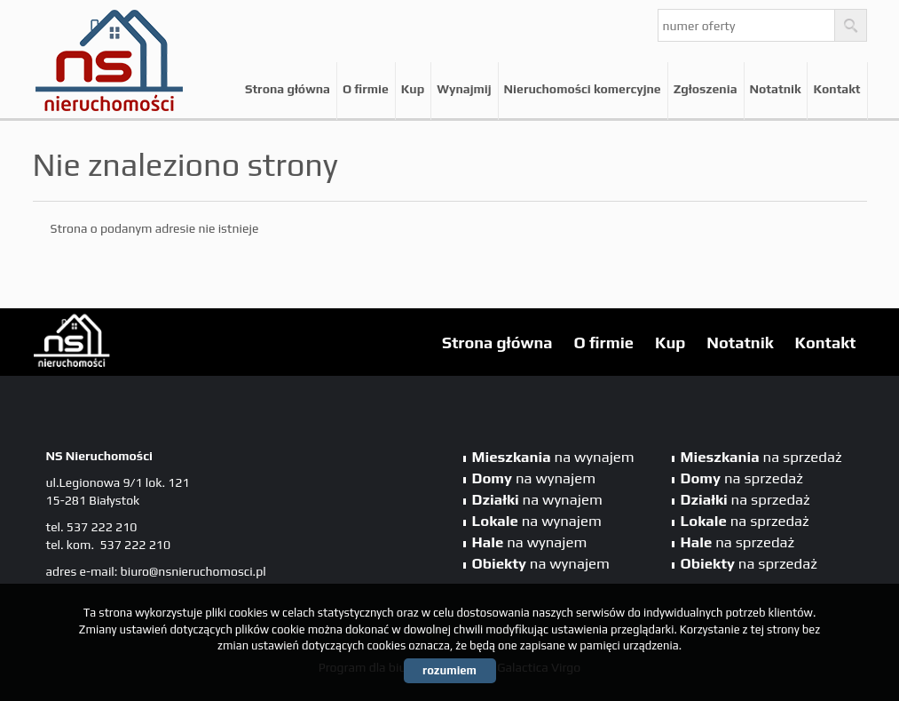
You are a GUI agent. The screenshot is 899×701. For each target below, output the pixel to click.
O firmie (366, 89)
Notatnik (775, 89)
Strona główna (287, 89)
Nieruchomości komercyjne (582, 89)
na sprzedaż (761, 457)
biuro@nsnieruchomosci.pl (193, 571)
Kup (412, 89)
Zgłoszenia (705, 89)
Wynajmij (464, 89)
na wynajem (553, 457)
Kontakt (836, 89)
